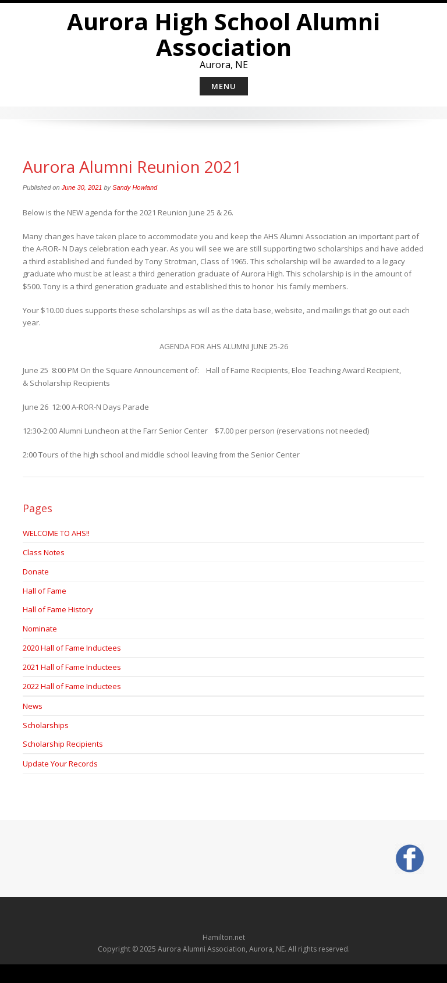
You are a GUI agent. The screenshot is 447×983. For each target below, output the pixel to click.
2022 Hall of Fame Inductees (72, 686)
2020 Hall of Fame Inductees (72, 648)
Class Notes (44, 552)
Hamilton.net (224, 937)
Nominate (40, 628)
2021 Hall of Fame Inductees (72, 667)
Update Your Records (60, 763)
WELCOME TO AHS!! (56, 533)
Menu (223, 86)
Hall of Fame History (58, 609)
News (32, 706)
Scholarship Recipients (63, 744)
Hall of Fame (44, 590)
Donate (36, 571)
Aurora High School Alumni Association (223, 34)
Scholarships (46, 725)
